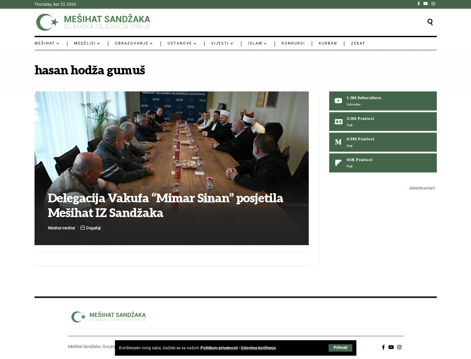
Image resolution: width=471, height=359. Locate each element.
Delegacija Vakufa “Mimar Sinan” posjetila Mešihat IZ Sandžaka (167, 206)
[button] (340, 348)
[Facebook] (419, 3)
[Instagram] (433, 3)
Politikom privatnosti (219, 348)
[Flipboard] (383, 164)
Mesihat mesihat (62, 227)
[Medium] (383, 143)
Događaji (96, 227)
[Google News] (383, 122)
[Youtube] (383, 101)
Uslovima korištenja (258, 348)
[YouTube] (426, 3)
